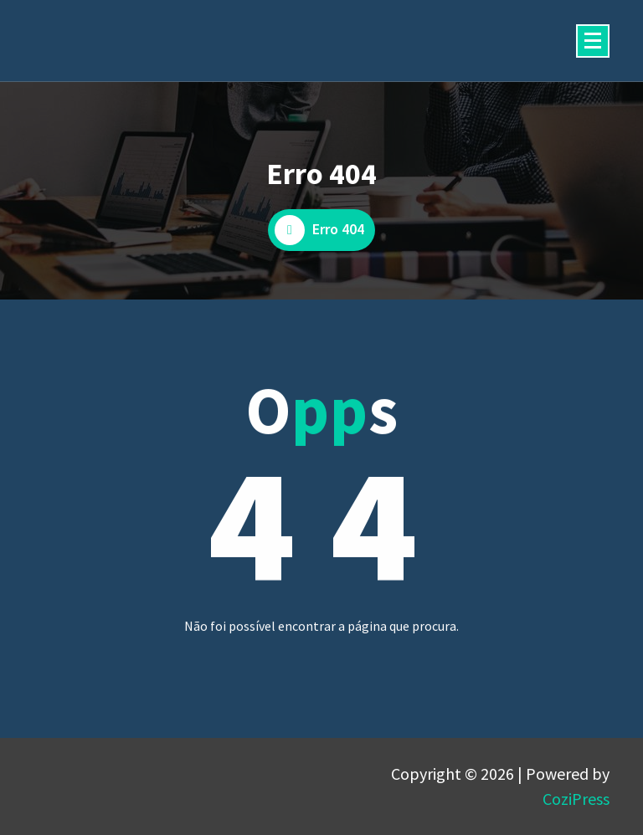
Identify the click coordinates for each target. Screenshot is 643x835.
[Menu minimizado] (593, 41)
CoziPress (576, 798)
